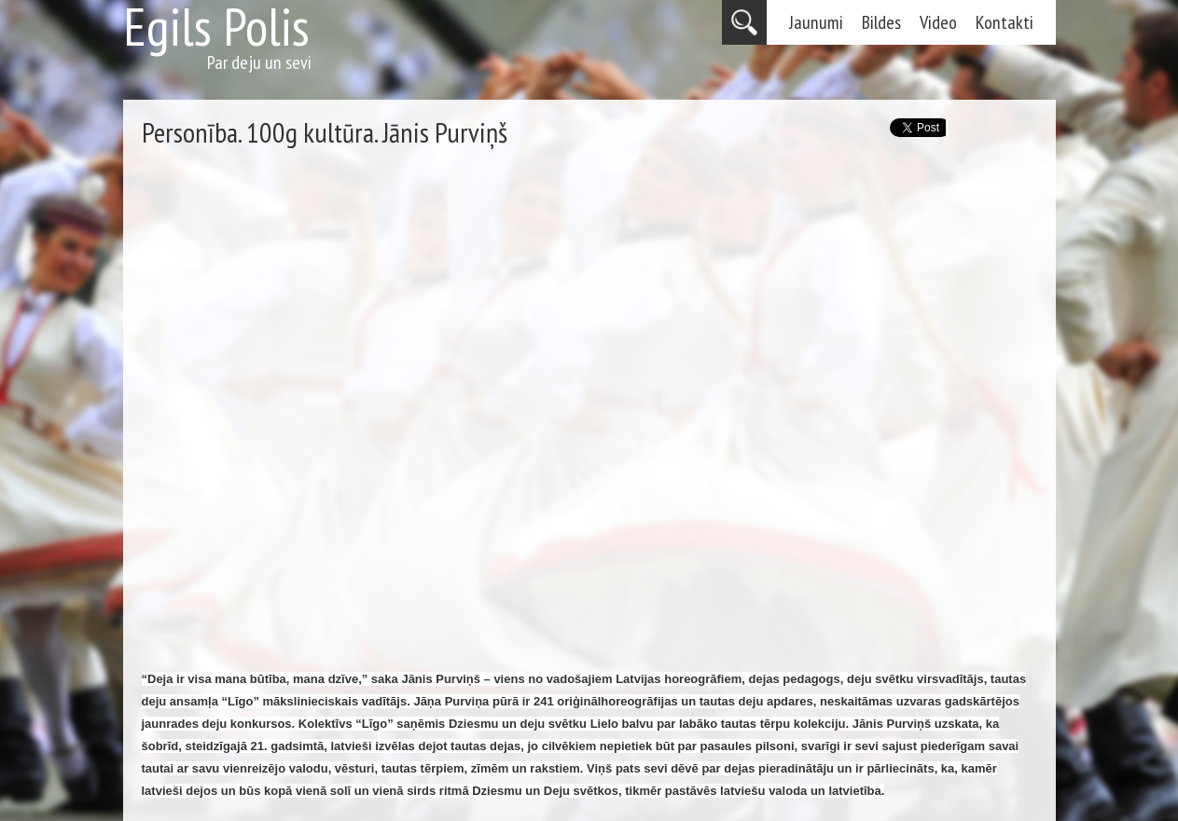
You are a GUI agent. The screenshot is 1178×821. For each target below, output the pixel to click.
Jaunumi (816, 22)
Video (938, 22)
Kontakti (1004, 22)
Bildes (881, 22)
